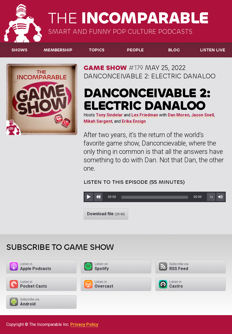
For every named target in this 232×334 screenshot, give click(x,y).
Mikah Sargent (98, 121)
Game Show (105, 67)
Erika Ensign (134, 121)
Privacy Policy (84, 324)
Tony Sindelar (109, 114)
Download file (106, 213)
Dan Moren (178, 114)
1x (211, 197)
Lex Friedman (144, 114)
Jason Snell (202, 114)
